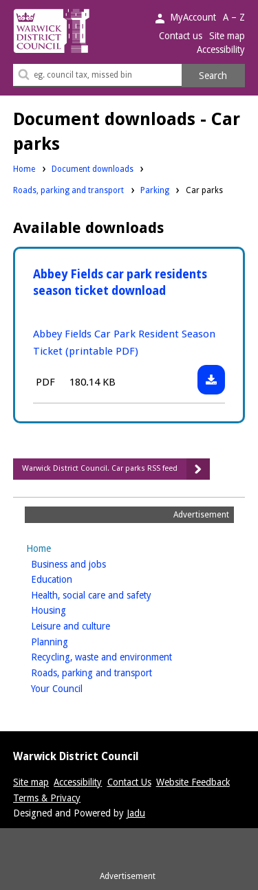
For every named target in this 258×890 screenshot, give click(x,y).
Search (213, 75)
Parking (154, 189)
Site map (227, 35)
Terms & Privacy (46, 797)
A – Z (234, 17)
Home (24, 169)
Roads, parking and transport (68, 189)
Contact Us (129, 782)
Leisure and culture (92, 625)
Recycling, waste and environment (123, 656)
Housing (70, 609)
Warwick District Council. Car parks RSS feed (100, 468)
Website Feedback (193, 782)
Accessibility (221, 49)
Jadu (136, 813)
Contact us (180, 35)
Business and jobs (90, 563)
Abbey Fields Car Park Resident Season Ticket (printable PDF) (124, 342)
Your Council (78, 687)
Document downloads (92, 169)
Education (73, 578)
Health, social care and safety (113, 594)
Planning (71, 640)
